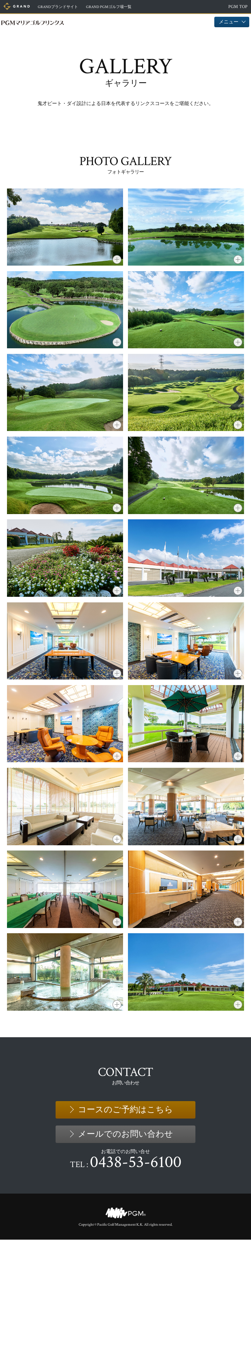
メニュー (231, 21)
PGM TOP (238, 7)
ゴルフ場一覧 (124, 7)
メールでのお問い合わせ (125, 1253)
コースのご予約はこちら (125, 1229)
